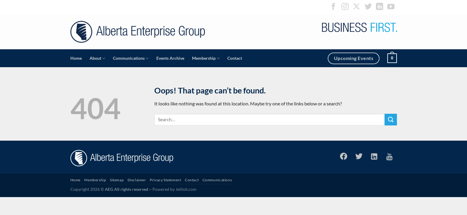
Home (76, 58)
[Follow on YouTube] (391, 7)
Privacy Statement (165, 180)
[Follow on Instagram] (345, 7)
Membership (206, 58)
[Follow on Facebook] (333, 7)
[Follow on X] (356, 7)
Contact (234, 58)
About (97, 58)
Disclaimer (137, 180)
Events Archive (170, 58)
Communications (131, 58)
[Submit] (391, 119)
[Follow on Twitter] (368, 7)
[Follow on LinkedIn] (379, 7)
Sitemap (117, 180)
